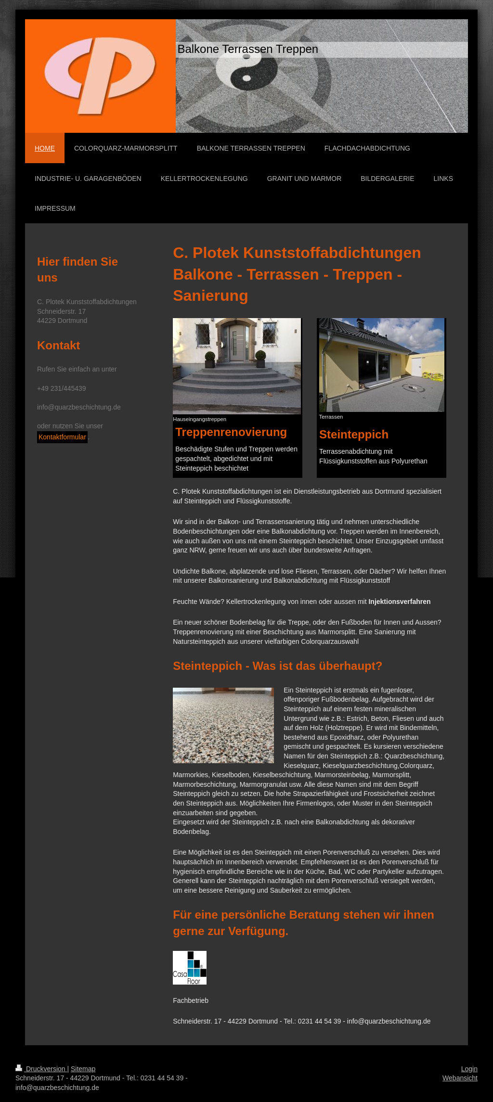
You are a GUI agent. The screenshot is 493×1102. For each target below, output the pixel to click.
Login (469, 1069)
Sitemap (83, 1069)
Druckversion (41, 1069)
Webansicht (460, 1078)
